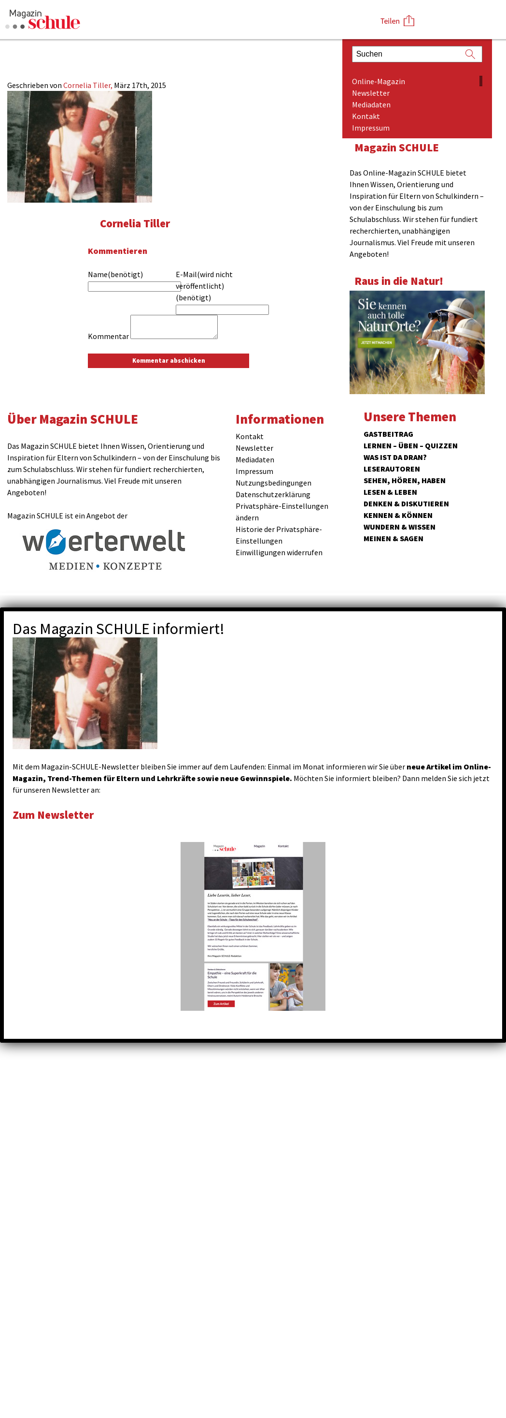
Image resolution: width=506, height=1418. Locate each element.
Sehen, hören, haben (405, 480)
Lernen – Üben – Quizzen (411, 445)
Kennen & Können (398, 515)
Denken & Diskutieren (406, 503)
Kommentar (108, 336)
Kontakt (366, 116)
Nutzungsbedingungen (273, 482)
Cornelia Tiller (135, 223)
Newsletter (371, 93)
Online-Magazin (378, 81)
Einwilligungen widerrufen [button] (279, 552)
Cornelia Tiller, (88, 85)
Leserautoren (392, 468)
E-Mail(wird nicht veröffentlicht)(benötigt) (204, 285)
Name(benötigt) (115, 274)
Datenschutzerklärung (273, 494)
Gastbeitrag (388, 434)
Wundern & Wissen (400, 527)
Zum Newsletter (53, 815)
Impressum (371, 128)
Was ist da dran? (395, 457)
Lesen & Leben (390, 492)
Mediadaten (371, 104)
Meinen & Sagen (393, 538)
